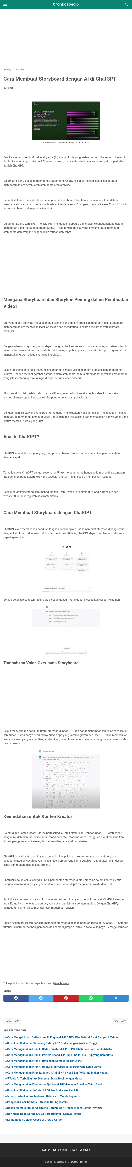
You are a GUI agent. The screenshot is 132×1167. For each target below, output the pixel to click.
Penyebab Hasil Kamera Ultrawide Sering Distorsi (37, 1102)
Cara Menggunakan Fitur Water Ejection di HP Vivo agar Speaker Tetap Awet (54, 1084)
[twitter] (41, 998)
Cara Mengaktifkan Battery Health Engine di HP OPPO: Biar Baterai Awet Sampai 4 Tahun (62, 1037)
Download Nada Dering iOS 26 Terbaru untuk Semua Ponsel (44, 1113)
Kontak (46, 1149)
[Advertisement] (66, 38)
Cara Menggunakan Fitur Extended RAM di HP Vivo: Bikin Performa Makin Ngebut (57, 1072)
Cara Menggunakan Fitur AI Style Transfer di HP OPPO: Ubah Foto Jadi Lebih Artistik (59, 1049)
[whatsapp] (91, 998)
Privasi (73, 1149)
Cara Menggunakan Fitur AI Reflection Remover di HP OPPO (44, 1061)
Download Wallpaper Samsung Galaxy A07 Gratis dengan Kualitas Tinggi (52, 1043)
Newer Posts (12, 1021)
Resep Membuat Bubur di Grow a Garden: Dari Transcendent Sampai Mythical (55, 1108)
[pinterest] (66, 998)
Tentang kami (60, 1149)
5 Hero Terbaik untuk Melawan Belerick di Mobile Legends (43, 1096)
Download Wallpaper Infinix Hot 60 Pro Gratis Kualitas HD (42, 1090)
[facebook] (16, 998)
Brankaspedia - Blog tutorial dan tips (70, 1162)
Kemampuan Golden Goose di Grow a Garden (35, 1119)
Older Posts (120, 1021)
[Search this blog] (126, 4)
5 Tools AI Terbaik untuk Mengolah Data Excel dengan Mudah (45, 1078)
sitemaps (85, 1149)
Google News (61, 983)
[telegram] (116, 998)
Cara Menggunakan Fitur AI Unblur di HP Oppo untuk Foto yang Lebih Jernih (54, 1066)
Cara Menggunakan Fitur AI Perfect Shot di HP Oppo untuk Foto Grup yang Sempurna (60, 1055)
